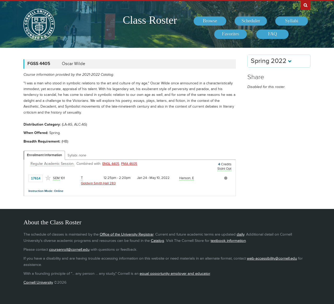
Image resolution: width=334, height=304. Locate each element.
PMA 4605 (129, 164)
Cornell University (38, 282)
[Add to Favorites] (48, 178)
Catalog (157, 240)
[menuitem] (210, 21)
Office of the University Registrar (126, 234)
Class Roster (150, 20)
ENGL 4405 (110, 164)
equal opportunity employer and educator (175, 273)
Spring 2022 (271, 61)
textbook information (228, 240)
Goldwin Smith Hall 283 (98, 183)
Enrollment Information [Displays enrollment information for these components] (44, 155)
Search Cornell (306, 5)
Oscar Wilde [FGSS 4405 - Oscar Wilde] (73, 63)
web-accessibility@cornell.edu (272, 258)
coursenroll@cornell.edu (69, 249)
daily (240, 234)
